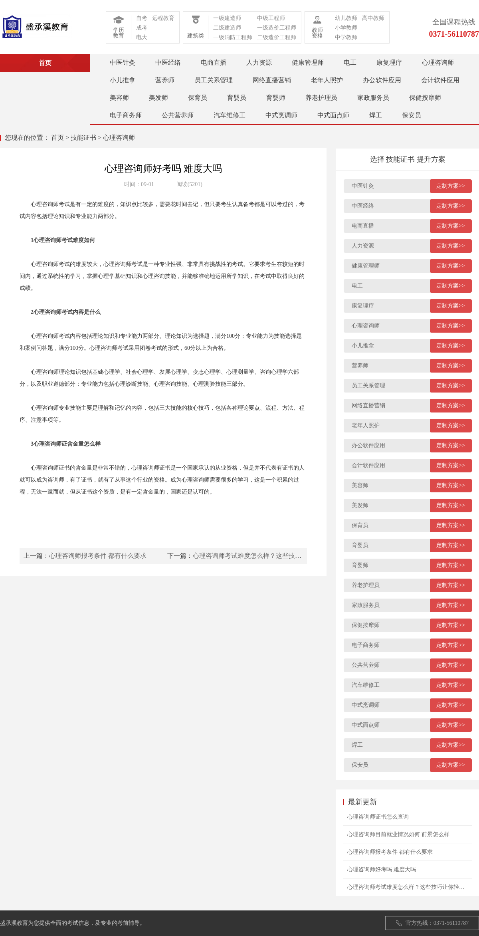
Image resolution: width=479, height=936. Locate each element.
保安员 (411, 115)
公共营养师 (178, 115)
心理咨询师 (438, 62)
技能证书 (83, 137)
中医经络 (168, 62)
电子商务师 (126, 115)
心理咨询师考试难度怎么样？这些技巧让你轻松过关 (266, 555)
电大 (141, 37)
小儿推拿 (122, 80)
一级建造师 (227, 18)
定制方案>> (450, 186)
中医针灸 (122, 62)
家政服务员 (373, 97)
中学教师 (346, 37)
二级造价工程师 (276, 37)
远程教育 (163, 18)
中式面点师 (333, 115)
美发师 (158, 97)
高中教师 (373, 18)
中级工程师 (271, 18)
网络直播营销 (272, 80)
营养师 (164, 80)
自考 (141, 18)
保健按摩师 (425, 97)
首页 (57, 137)
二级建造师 (227, 28)
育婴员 (236, 97)
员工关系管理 (213, 80)
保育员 (197, 97)
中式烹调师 (281, 115)
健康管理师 (308, 62)
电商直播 (213, 62)
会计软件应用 (440, 80)
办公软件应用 (382, 80)
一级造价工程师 (276, 28)
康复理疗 (389, 62)
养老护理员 (321, 97)
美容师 (119, 97)
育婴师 (275, 97)
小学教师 (346, 28)
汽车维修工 (229, 115)
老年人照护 (327, 80)
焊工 (375, 115)
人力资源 (259, 62)
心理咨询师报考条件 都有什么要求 (97, 555)
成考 (141, 28)
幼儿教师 (346, 18)
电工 (350, 62)
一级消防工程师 (232, 37)
